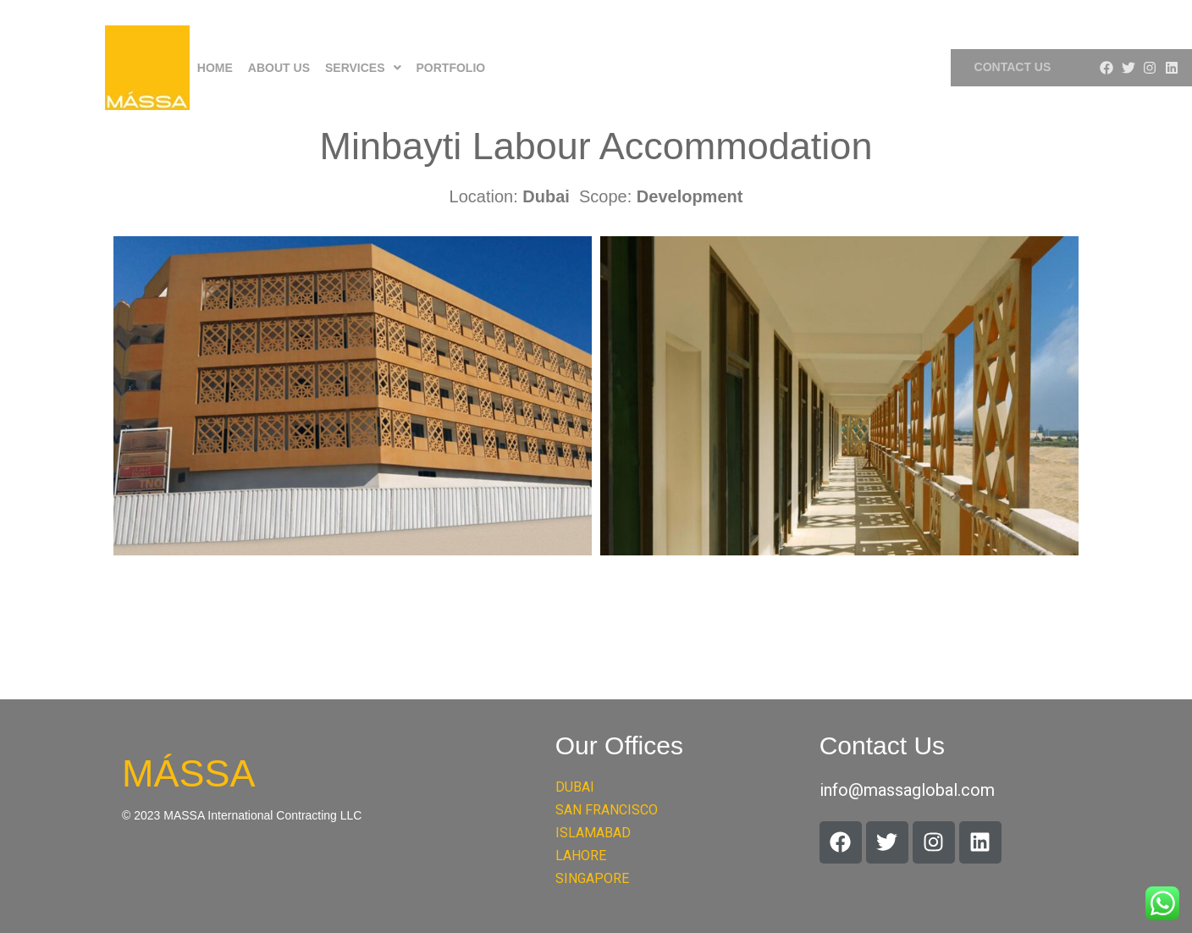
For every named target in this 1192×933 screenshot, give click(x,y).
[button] (363, 67)
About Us (279, 68)
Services (363, 68)
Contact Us (1012, 67)
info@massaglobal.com (907, 790)
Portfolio (451, 68)
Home (215, 68)
